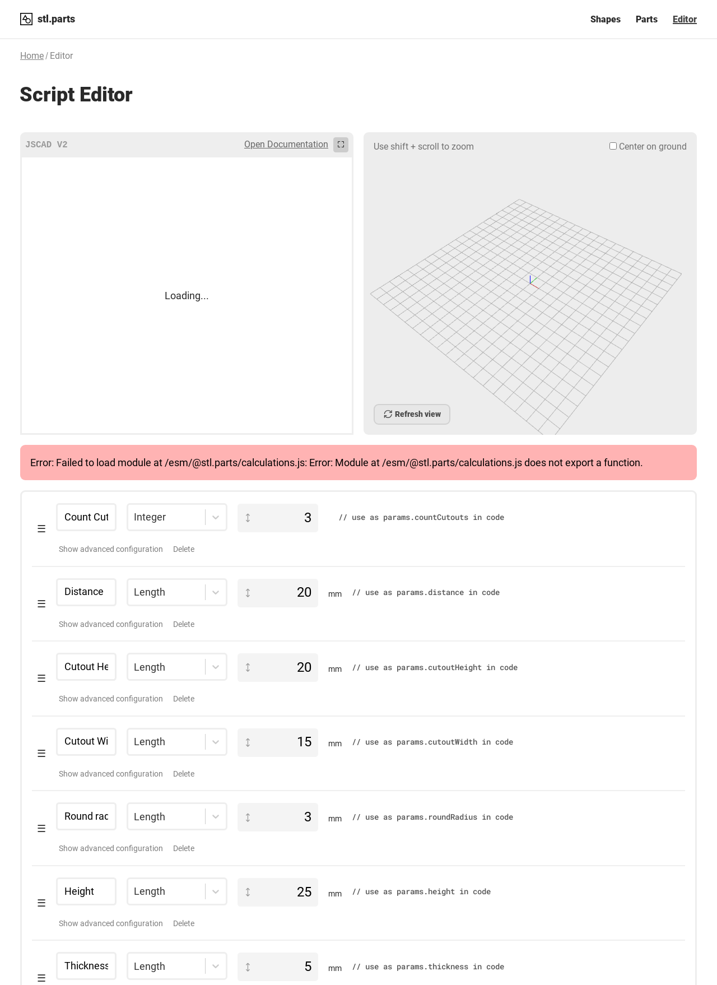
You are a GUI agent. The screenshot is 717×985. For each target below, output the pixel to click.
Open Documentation (286, 144)
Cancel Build (428, 414)
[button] (358, 484)
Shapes (605, 19)
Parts (647, 19)
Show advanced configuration (111, 503)
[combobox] (134, 472)
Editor (685, 19)
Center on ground (648, 146)
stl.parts (56, 19)
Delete (183, 503)
